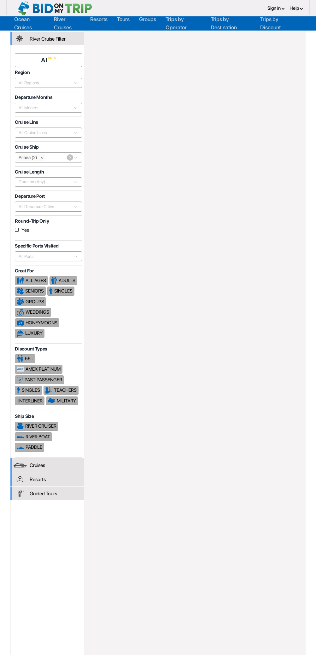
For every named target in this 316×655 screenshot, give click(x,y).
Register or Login (33, 596)
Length (294, 199)
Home (100, 37)
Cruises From (283, 89)
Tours (123, 18)
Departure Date (263, 199)
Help (296, 8)
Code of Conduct (207, 616)
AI (45, 59)
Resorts (99, 18)
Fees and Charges (92, 609)
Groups (147, 18)
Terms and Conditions (212, 603)
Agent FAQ (85, 603)
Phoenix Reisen (201, 37)
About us (141, 596)
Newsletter (28, 618)
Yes (26, 229)
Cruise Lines (164, 37)
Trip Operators (128, 37)
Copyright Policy (206, 609)
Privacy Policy (204, 596)
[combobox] (46, 81)
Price (235, 199)
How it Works (145, 603)
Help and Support (34, 609)
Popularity (211, 199)
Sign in (276, 8)
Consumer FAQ (32, 603)
